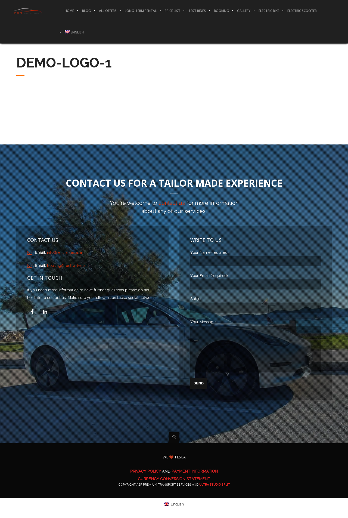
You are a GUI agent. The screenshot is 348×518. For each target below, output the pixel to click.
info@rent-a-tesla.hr (64, 252)
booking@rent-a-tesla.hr (68, 265)
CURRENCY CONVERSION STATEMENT (174, 487)
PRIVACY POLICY (145, 479)
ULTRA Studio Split (214, 493)
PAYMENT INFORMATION (195, 479)
